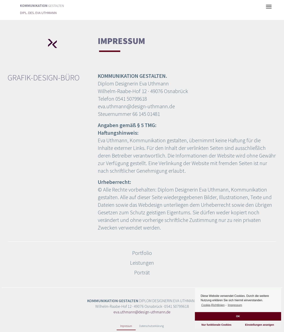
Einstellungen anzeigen (259, 324)
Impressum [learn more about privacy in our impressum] (235, 305)
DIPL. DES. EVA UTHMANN (38, 12)
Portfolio (142, 252)
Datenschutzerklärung (151, 326)
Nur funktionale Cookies (216, 324)
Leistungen (142, 262)
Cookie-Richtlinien (213, 305)
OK (238, 316)
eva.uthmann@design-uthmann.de (142, 311)
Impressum (126, 326)
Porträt (142, 272)
